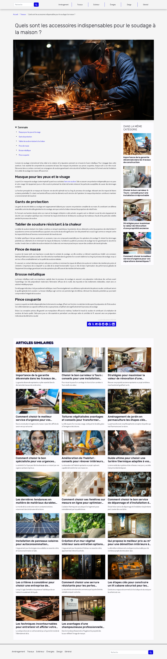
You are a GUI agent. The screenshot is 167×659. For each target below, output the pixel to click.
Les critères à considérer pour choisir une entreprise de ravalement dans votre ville (35, 586)
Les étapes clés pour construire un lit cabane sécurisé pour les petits (128, 586)
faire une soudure (70, 181)
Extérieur (96, 4)
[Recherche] (23, 5)
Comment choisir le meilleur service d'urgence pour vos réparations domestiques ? (137, 258)
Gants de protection (25, 137)
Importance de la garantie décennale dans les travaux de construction (137, 160)
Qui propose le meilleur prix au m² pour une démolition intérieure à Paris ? (129, 544)
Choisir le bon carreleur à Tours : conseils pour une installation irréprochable (136, 192)
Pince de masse (24, 146)
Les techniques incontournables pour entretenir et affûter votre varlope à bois (36, 627)
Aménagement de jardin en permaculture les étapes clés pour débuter (126, 420)
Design (129, 4)
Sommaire (23, 127)
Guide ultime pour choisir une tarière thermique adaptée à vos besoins (128, 461)
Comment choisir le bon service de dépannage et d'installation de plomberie (129, 503)
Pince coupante (24, 155)
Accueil (15, 14)
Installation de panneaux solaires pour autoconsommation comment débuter (37, 544)
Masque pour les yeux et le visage (29, 132)
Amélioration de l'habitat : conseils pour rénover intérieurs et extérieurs (82, 461)
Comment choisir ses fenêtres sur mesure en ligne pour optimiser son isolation (83, 503)
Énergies (113, 4)
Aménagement (64, 4)
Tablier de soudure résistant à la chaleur (32, 141)
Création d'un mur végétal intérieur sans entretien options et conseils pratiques (82, 544)
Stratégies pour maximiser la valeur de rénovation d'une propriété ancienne (136, 226)
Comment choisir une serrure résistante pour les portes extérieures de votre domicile (81, 586)
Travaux (80, 4)
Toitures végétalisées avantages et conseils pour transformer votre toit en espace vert (82, 420)
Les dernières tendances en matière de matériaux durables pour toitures (36, 503)
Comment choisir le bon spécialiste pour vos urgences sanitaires (35, 461)
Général (145, 4)
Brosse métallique (25, 150)
